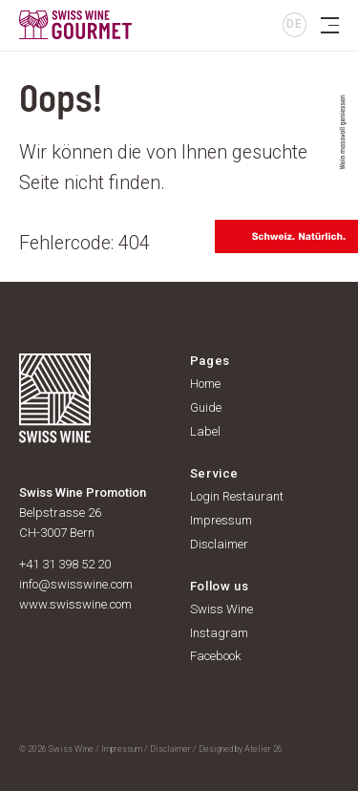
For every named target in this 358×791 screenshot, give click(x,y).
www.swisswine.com (75, 604)
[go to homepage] (162, 25)
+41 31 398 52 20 (65, 564)
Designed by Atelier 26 (241, 749)
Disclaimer (170, 749)
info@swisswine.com (76, 584)
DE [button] (294, 24)
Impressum (121, 749)
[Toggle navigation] (330, 25)
